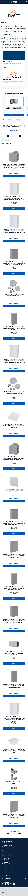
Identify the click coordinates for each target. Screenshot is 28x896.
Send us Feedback (7, 863)
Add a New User (7, 850)
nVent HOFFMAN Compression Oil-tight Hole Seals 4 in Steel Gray (14, 295)
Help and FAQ (7, 859)
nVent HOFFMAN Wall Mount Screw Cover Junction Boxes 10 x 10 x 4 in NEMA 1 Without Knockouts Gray (14, 588)
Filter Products (14, 130)
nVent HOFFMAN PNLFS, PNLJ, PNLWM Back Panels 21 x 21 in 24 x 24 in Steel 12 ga (14, 751)
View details (14, 114)
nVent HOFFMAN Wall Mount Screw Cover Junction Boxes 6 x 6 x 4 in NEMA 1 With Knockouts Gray (14, 556)
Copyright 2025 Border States (7, 888)
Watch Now (6, 67)
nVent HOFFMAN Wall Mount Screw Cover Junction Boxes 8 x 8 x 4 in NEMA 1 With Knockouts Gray (14, 816)
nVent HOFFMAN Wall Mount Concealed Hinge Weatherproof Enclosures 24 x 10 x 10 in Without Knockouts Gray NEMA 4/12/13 (14, 719)
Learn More (6, 85)
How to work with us (6, 868)
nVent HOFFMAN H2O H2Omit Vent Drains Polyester (14, 782)
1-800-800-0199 (7, 842)
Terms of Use (4, 892)
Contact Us (6, 846)
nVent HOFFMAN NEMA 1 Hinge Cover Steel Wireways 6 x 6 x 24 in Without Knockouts (14, 653)
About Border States (6, 878)
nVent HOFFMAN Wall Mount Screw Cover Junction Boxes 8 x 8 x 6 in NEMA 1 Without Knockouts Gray (14, 328)
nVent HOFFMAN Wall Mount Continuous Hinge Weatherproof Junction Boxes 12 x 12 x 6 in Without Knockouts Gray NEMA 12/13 (14, 166)
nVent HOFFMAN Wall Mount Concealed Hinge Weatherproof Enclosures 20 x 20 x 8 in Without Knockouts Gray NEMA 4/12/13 (14, 361)
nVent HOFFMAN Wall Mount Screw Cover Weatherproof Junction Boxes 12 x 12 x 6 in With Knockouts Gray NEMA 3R (14, 621)
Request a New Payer (8, 855)
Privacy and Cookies (6, 890)
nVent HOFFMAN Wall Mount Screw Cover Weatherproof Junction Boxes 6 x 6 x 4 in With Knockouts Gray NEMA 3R (14, 263)
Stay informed (5, 871)
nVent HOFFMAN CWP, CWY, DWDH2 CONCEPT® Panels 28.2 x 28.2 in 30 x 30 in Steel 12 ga (14, 426)
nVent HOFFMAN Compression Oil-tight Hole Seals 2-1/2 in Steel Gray (14, 392)
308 (18, 136)
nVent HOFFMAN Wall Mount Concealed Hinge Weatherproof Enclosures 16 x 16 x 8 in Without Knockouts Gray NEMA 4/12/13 (14, 198)
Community (4, 875)
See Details (14, 176)
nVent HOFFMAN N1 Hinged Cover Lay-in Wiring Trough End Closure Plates (14, 490)
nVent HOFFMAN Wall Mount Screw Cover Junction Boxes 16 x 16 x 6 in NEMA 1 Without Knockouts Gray (14, 686)
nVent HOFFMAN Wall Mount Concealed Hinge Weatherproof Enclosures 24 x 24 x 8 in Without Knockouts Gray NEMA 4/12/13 (14, 231)
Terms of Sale (4, 894)
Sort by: (2, 143)
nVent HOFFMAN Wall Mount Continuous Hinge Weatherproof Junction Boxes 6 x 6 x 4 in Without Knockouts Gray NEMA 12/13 (14, 458)
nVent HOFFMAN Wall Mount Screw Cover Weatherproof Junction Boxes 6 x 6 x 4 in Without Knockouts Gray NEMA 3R (14, 523)
